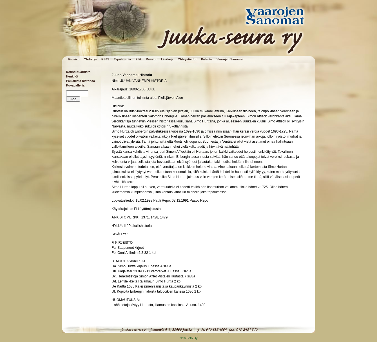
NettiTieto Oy (189, 338)
